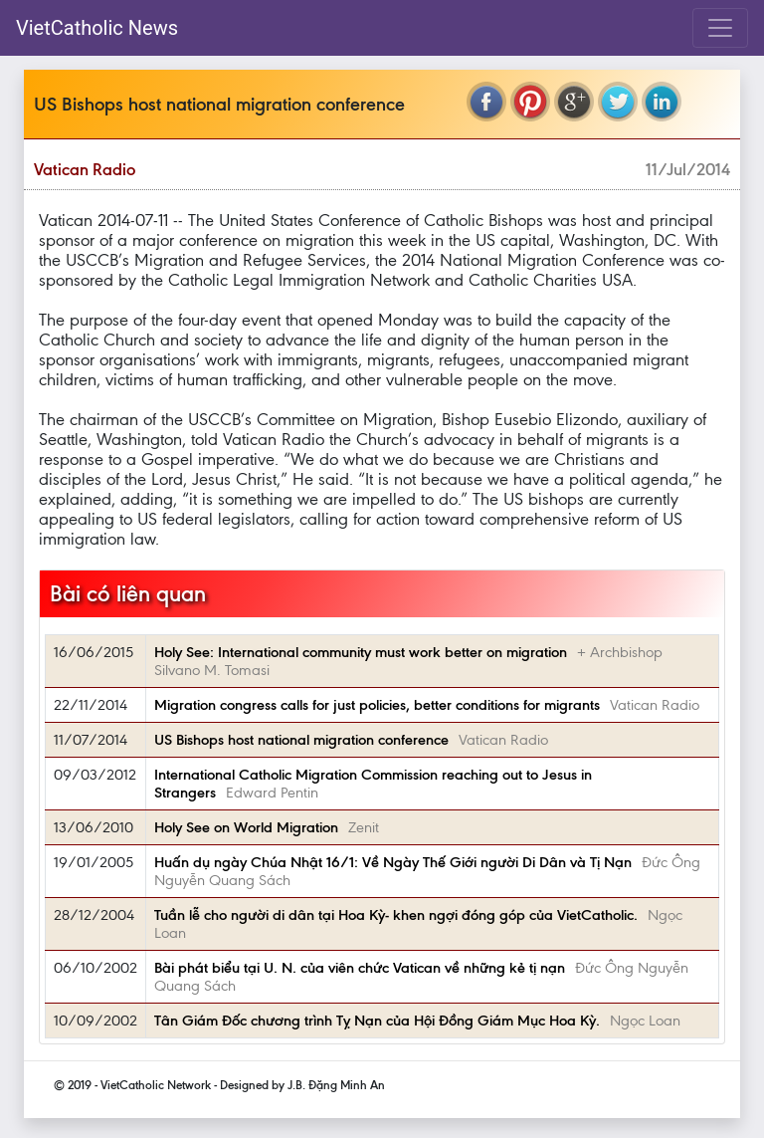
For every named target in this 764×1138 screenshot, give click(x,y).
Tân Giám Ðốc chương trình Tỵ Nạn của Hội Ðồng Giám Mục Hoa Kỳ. (377, 1020)
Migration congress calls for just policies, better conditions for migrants (377, 705)
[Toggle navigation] (720, 28)
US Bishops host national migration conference (301, 740)
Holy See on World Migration (246, 827)
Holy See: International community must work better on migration (360, 652)
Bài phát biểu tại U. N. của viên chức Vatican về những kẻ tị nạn (359, 968)
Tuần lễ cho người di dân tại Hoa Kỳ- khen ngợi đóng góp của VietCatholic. (396, 915)
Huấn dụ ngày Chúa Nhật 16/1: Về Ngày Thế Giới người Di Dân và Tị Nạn (393, 862)
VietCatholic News (97, 28)
